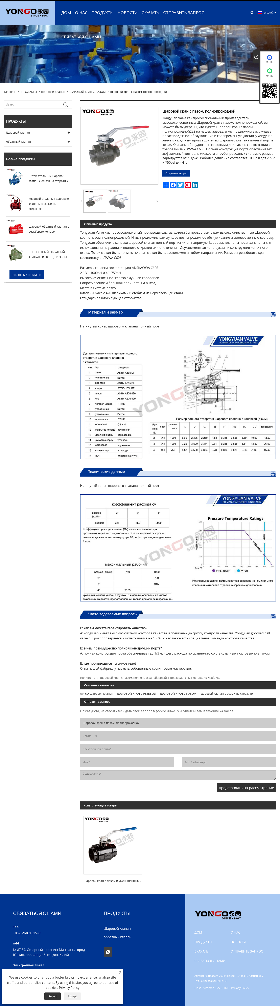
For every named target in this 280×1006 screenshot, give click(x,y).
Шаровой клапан (53, 91)
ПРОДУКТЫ (29, 91)
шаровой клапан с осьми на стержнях (227, 693)
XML (226, 987)
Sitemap (208, 987)
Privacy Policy (240, 987)
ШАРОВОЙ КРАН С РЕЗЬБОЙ (136, 693)
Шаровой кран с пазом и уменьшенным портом (114, 880)
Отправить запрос (176, 172)
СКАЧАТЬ (201, 950)
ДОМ (198, 932)
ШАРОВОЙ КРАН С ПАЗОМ (87, 91)
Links (197, 987)
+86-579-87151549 (27, 932)
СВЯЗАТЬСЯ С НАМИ (209, 960)
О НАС (235, 932)
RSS (218, 987)
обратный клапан (18, 141)
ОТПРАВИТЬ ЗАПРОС (247, 950)
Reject (52, 996)
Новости (238, 941)
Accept (72, 996)
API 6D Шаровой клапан (96, 693)
